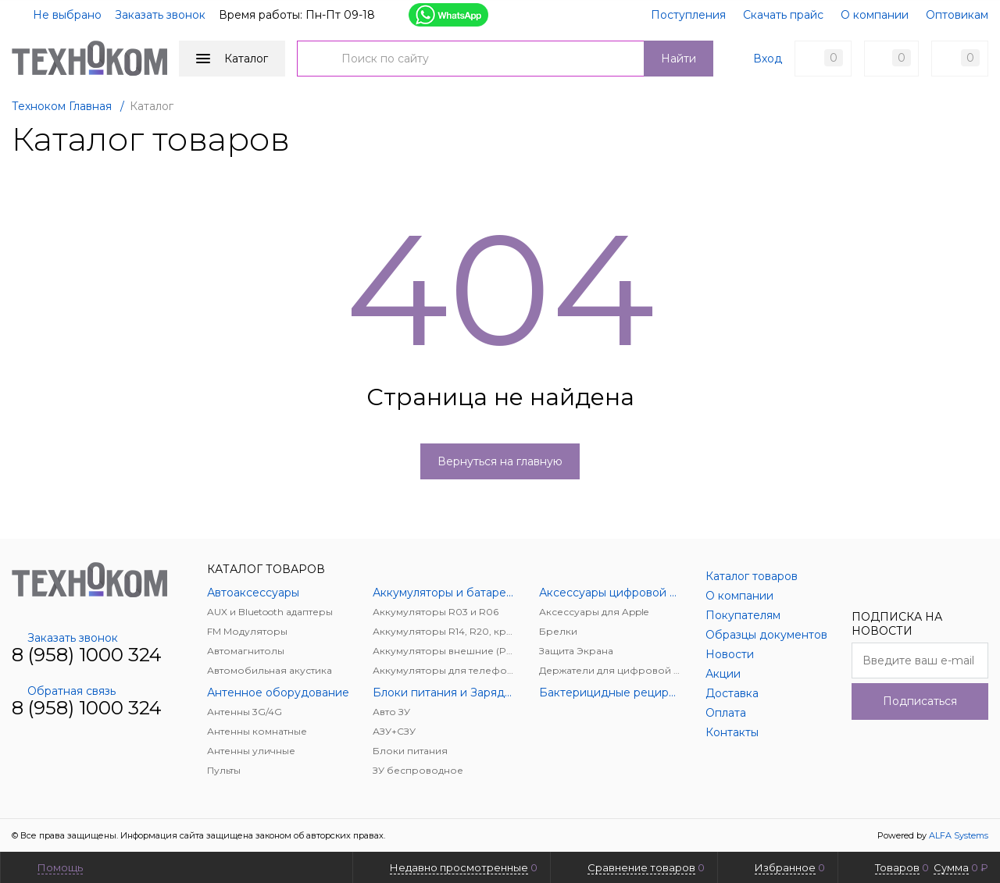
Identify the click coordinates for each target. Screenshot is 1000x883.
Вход (767, 59)
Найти (678, 59)
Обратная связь (64, 691)
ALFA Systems (958, 835)
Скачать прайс (783, 15)
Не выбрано (58, 15)
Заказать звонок (160, 15)
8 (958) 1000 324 (87, 654)
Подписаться (920, 701)
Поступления (688, 15)
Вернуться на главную (500, 461)
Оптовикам (957, 15)
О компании (875, 15)
